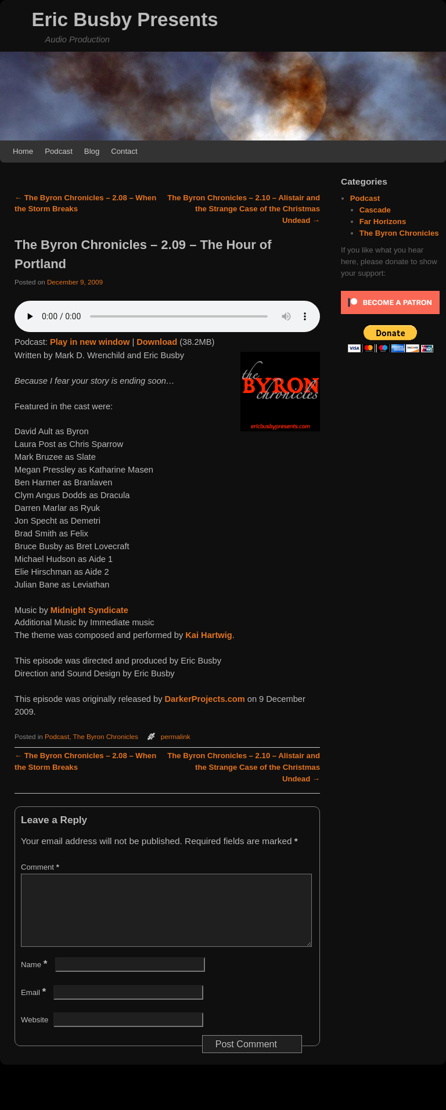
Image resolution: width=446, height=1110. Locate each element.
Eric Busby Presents (125, 19)
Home (23, 151)
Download (156, 342)
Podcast (59, 151)
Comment (41, 867)
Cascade (375, 210)
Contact (124, 151)
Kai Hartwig (208, 635)
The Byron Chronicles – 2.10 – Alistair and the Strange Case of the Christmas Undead (243, 209)
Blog (91, 151)
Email (34, 1006)
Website (34, 1033)
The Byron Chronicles (105, 736)
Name (35, 978)
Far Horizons (383, 221)
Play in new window (90, 342)
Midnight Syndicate (89, 610)
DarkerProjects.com (205, 699)
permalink (175, 736)
